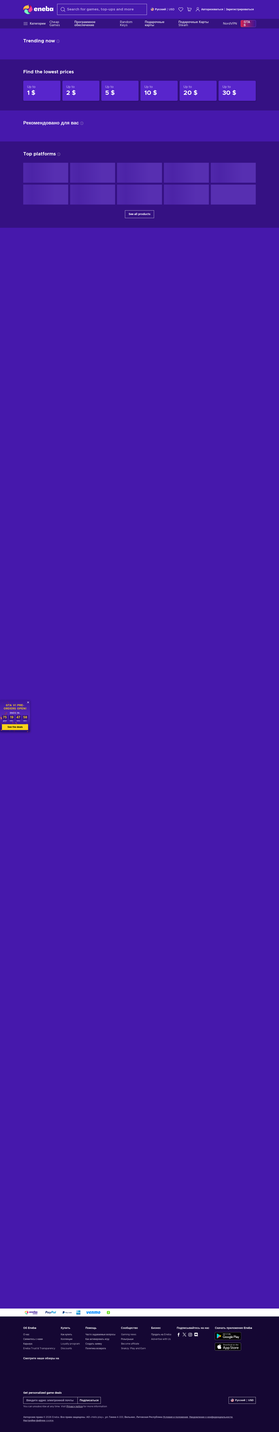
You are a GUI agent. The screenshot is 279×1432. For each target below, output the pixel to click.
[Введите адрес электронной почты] (50, 1400)
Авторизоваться (209, 9)
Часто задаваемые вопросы (100, 1334)
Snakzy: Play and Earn (133, 1348)
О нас (26, 1334)
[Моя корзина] (189, 9)
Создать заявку (93, 1344)
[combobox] (102, 9)
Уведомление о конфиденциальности (210, 1417)
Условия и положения (175, 1417)
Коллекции (66, 1339)
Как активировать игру (97, 1339)
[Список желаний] (181, 9)
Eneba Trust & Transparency (39, 1348)
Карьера (27, 1344)
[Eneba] (38, 9)
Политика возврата (95, 1348)
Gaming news (128, 1334)
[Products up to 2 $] (81, 91)
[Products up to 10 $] (159, 91)
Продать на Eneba (161, 1334)
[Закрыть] (28, 702)
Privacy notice (74, 1406)
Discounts (66, 1348)
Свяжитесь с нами (33, 1339)
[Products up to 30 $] (237, 91)
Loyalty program (70, 1344)
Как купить (66, 1334)
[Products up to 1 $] (41, 91)
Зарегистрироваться (240, 9)
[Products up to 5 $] (120, 91)
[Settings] (163, 9)
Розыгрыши (127, 1339)
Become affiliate (130, 1344)
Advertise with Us (161, 1339)
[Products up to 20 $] (198, 91)
